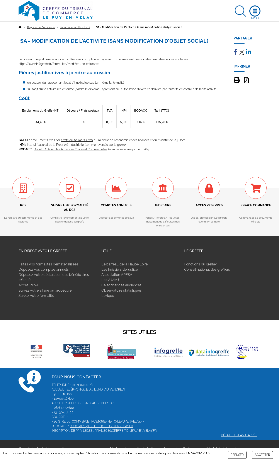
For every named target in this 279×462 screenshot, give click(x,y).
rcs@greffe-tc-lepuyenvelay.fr (118, 421)
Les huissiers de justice (119, 269)
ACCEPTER (262, 455)
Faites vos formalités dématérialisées (48, 264)
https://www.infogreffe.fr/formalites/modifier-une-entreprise (59, 64)
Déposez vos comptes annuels (44, 269)
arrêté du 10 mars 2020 (77, 140)
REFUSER (237, 455)
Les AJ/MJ (110, 280)
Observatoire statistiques (121, 290)
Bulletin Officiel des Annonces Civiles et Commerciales (70, 149)
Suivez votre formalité (36, 296)
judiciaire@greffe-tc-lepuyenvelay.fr (101, 426)
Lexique (107, 296)
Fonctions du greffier (200, 264)
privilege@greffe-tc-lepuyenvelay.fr (126, 430)
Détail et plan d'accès (239, 435)
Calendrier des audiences (121, 285)
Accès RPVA (29, 285)
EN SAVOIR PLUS (198, 453)
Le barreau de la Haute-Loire (124, 264)
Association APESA (116, 275)
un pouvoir (34, 82)
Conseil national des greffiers (207, 269)
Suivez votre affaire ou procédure (45, 290)
